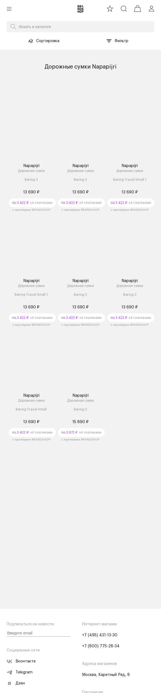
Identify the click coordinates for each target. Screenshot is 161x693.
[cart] (137, 8)
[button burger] (9, 9)
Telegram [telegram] (20, 672)
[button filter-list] (109, 41)
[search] (124, 8)
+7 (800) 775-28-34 (101, 646)
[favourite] (110, 8)
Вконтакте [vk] (21, 661)
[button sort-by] (30, 41)
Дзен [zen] (16, 683)
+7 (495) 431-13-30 (99, 635)
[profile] (151, 8)
